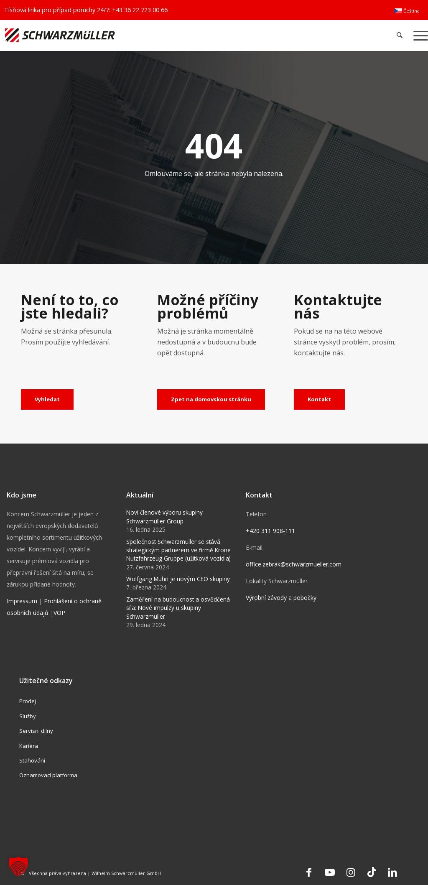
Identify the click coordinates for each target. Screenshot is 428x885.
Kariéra (28, 746)
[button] (18, 866)
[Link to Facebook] (309, 872)
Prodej (27, 701)
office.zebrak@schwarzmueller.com (293, 564)
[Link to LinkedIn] (392, 872)
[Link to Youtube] (330, 872)
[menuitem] (407, 10)
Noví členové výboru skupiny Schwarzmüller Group (164, 516)
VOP (59, 613)
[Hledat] (400, 35)
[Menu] (418, 35)
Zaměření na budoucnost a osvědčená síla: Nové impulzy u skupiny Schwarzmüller (178, 607)
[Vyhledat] (47, 399)
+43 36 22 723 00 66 (140, 10)
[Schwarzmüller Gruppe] (126, 35)
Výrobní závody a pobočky (281, 598)
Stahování (32, 760)
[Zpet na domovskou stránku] (211, 399)
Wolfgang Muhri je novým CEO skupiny (178, 579)
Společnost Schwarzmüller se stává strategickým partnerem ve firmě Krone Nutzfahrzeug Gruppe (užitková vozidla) (178, 550)
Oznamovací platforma (48, 775)
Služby (27, 716)
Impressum (22, 601)
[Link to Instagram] (350, 872)
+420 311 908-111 (270, 531)
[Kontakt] (319, 399)
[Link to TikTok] (371, 872)
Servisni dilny (36, 731)
